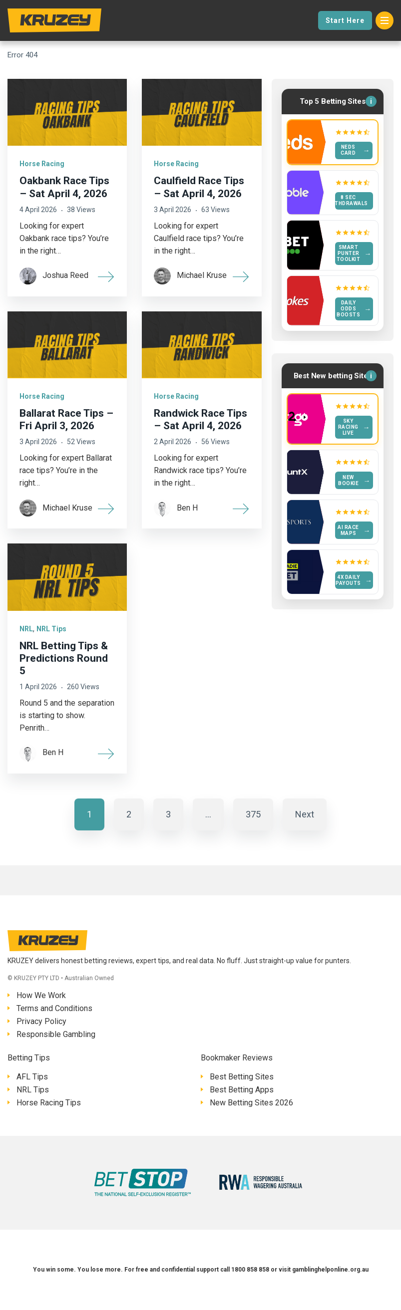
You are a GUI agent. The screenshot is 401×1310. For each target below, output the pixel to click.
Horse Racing (41, 164)
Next (304, 814)
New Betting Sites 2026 (251, 1102)
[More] (106, 275)
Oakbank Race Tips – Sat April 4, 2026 (64, 187)
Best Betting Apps (242, 1089)
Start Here (345, 20)
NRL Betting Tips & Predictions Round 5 (63, 658)
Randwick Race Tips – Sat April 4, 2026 (200, 419)
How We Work (41, 995)
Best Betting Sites (242, 1076)
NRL (26, 629)
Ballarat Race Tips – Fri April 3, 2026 (66, 419)
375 (253, 814)
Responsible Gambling (55, 1034)
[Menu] (385, 20)
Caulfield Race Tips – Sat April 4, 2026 (199, 187)
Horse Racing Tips (48, 1102)
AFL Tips (32, 1076)
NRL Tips (51, 629)
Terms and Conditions (54, 1008)
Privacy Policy (41, 1021)
